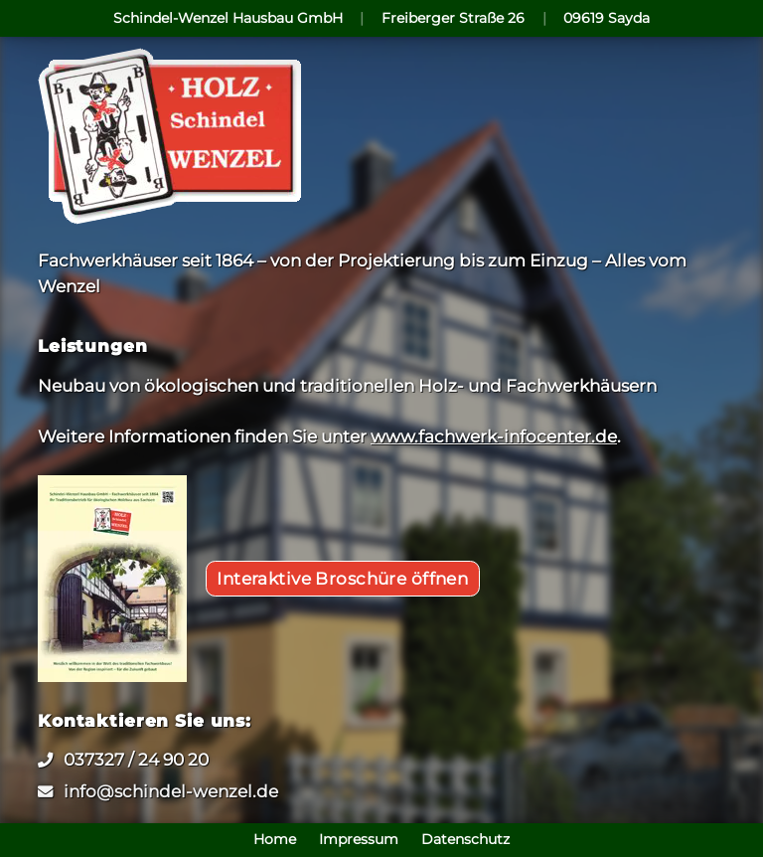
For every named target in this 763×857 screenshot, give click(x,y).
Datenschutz (465, 840)
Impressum (358, 840)
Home (274, 840)
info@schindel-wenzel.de (171, 790)
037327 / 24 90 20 (136, 759)
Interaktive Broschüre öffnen (342, 578)
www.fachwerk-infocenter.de (494, 436)
